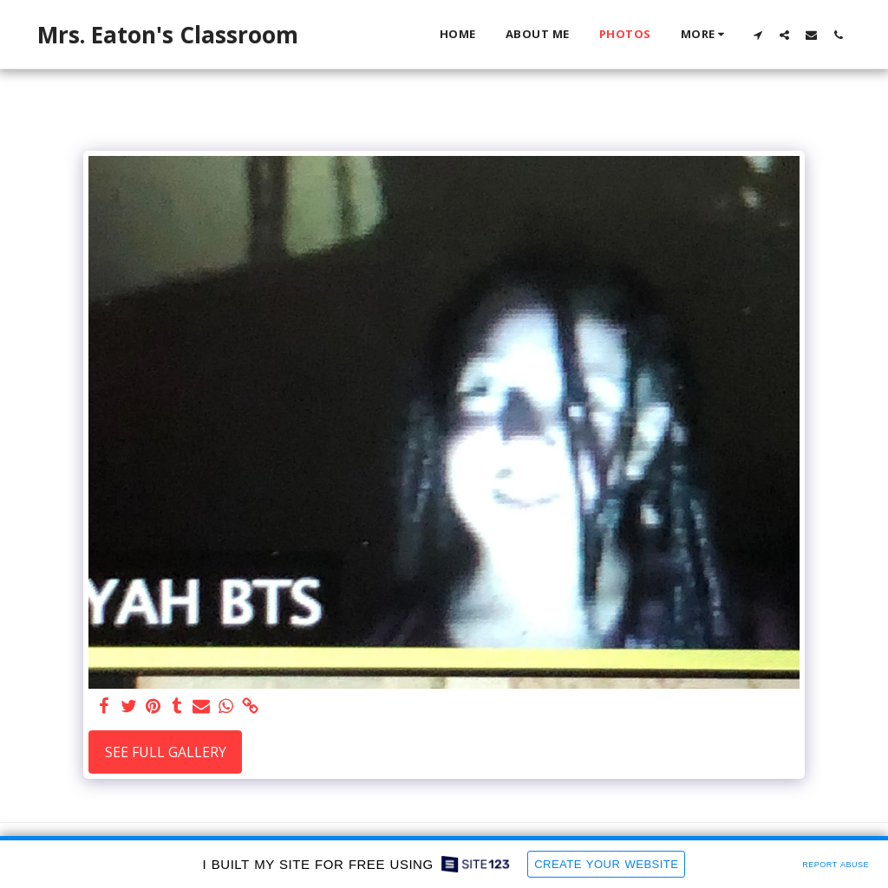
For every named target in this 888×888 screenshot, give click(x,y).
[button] (757, 35)
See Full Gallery (165, 752)
